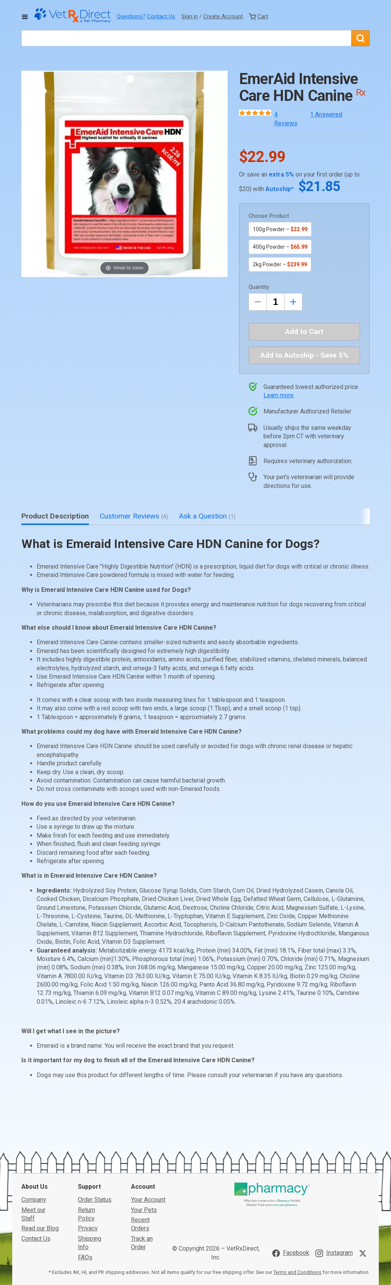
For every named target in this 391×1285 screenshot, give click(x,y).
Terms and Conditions (297, 1216)
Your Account (148, 1143)
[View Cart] (258, 16)
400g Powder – (280, 247)
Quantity (259, 287)
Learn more (278, 395)
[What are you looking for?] (186, 38)
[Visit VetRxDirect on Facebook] (290, 1197)
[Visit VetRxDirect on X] (364, 1197)
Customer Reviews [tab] (134, 516)
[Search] (360, 38)
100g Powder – (280, 229)
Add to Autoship (304, 355)
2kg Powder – (280, 264)
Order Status (94, 1143)
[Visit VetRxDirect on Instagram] (334, 1197)
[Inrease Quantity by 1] (293, 301)
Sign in (189, 16)
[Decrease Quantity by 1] (258, 301)
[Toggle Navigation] (24, 16)
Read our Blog (40, 1172)
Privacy (88, 1172)
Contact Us (161, 16)
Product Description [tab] (55, 516)
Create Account (223, 16)
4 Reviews (285, 118)
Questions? (131, 16)
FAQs (85, 1200)
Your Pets (144, 1153)
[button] (124, 174)
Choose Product (269, 216)
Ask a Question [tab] (207, 516)
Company (33, 1143)
